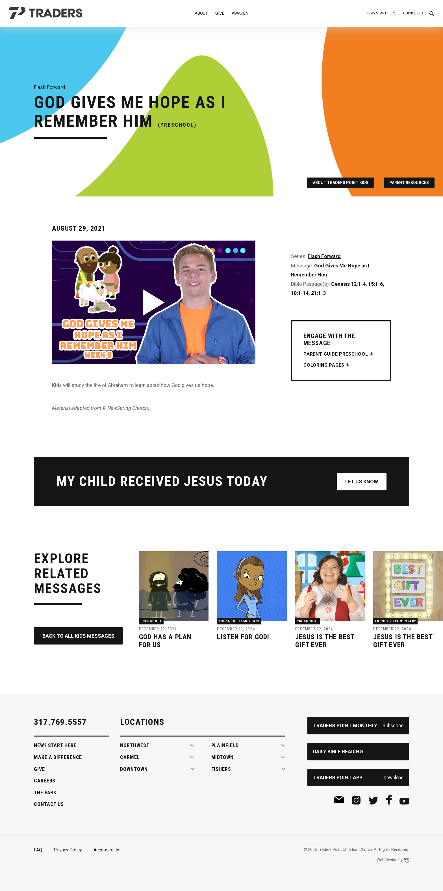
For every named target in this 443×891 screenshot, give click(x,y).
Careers (44, 781)
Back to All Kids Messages (78, 636)
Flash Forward (324, 256)
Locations (142, 722)
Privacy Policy (68, 850)
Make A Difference (58, 757)
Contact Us (49, 804)
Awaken (240, 13)
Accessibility (106, 850)
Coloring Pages (323, 365)
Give (219, 13)
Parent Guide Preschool (335, 354)
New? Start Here (381, 13)
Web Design (387, 860)
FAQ (38, 850)
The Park (45, 792)
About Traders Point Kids (340, 182)
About (201, 13)
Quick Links (413, 13)
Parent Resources (409, 182)
